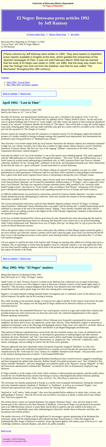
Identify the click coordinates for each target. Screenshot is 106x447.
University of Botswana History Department (52, 3)
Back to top (25, 93)
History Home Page (57, 34)
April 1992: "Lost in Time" (18, 82)
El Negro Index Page (36, 34)
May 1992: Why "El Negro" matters (22, 85)
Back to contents (10, 93)
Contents (5, 77)
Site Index (74, 34)
